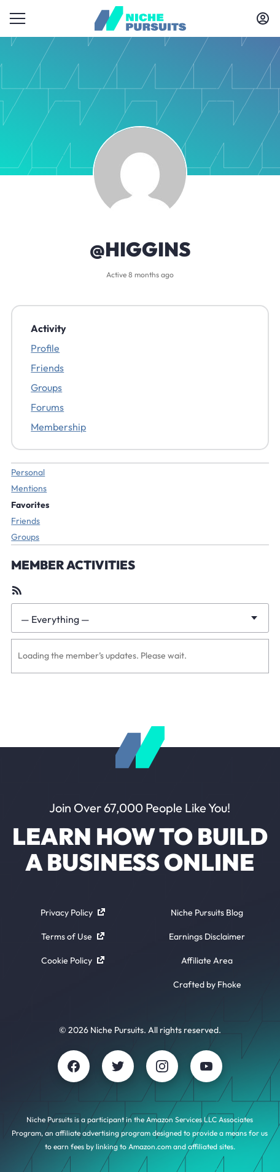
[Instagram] (162, 1066)
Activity (48, 328)
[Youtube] (206, 1066)
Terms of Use (72, 936)
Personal (28, 472)
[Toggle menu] (17, 18)
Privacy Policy (73, 912)
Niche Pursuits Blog (207, 912)
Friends (47, 368)
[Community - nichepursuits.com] (140, 18)
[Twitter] (118, 1066)
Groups (46, 387)
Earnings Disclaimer (207, 936)
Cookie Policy (72, 960)
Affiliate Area (207, 960)
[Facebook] (74, 1066)
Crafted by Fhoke (207, 984)
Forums (47, 407)
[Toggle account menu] (263, 18)
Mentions (29, 488)
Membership (58, 427)
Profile (45, 348)
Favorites (30, 505)
